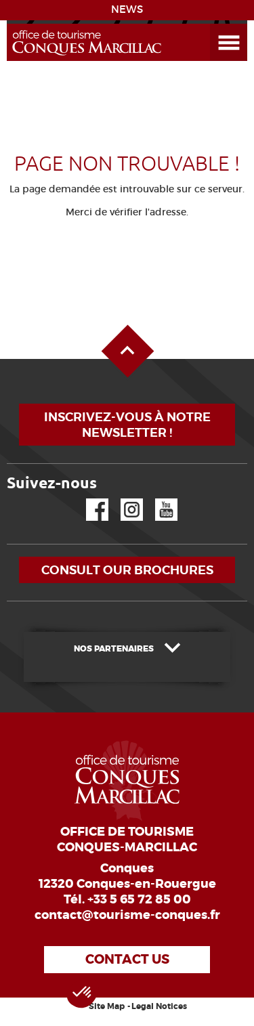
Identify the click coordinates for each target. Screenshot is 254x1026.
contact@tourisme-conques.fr (127, 915)
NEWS (127, 9)
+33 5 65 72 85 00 (139, 899)
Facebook (88, 498)
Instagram (122, 498)
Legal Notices (159, 1006)
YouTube (157, 498)
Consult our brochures (127, 570)
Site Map (107, 1006)
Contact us (127, 959)
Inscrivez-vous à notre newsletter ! (127, 424)
